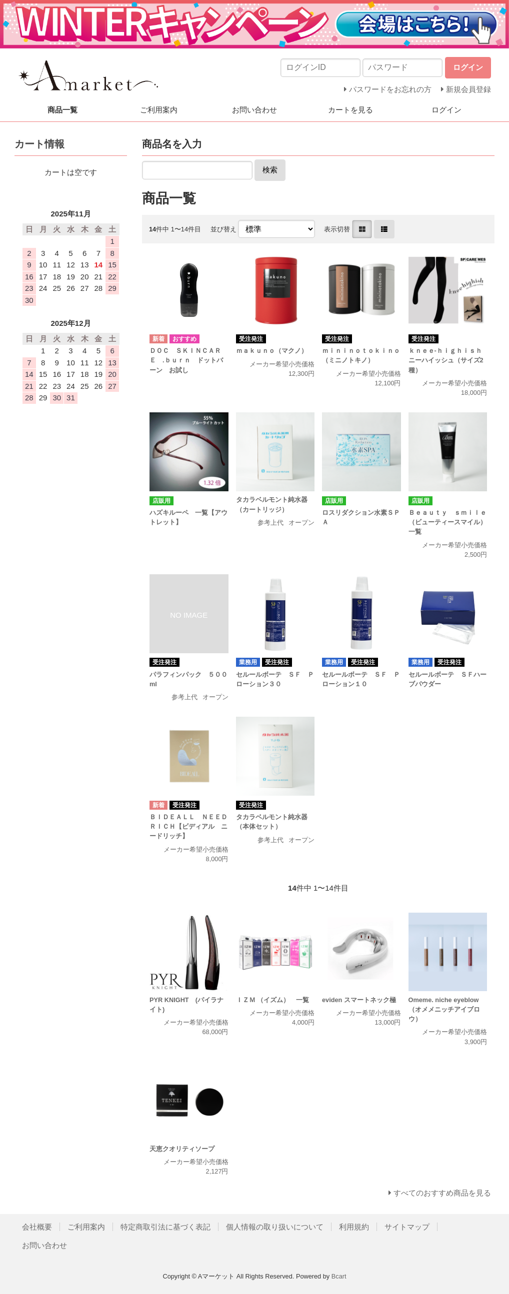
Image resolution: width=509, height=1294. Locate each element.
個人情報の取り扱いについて (275, 1227)
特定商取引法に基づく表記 (165, 1227)
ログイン (447, 109)
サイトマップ (407, 1227)
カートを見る (350, 109)
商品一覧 (63, 109)
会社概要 (37, 1227)
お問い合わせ (254, 109)
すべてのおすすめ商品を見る (442, 1193)
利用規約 (354, 1227)
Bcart (339, 1276)
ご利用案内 (159, 109)
